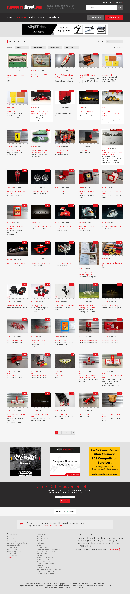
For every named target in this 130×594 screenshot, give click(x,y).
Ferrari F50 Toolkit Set (14, 306)
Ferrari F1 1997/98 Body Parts (40, 263)
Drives (39, 545)
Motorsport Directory (44, 567)
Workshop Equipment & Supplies (49, 549)
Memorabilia (41, 565)
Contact (42, 17)
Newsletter (54, 17)
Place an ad (113, 17)
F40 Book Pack (107, 75)
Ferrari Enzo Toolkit (61, 414)
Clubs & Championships (45, 571)
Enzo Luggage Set (37, 306)
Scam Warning (12, 555)
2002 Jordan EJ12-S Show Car (88, 112)
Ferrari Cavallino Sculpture (88, 341)
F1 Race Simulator (85, 414)
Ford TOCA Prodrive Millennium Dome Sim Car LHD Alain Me (111, 114)
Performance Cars (43, 561)
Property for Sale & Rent (46, 573)
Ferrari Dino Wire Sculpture (111, 306)
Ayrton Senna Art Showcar (16, 263)
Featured (10, 539)
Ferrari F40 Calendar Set (39, 375)
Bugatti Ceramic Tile (61, 341)
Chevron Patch (60, 375)
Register (119, 2)
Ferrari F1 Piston (12, 375)
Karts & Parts (42, 553)
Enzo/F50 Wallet (84, 151)
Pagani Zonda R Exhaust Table (112, 226)
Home (10, 17)
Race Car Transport (44, 541)
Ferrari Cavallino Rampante (64, 306)
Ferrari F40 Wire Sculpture (16, 341)
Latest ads (95, 17)
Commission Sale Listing (46, 551)
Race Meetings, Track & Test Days (49, 569)
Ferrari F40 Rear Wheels (39, 191)
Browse (10, 537)
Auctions (40, 555)
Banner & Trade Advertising (17, 543)
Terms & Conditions (14, 551)
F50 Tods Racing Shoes (62, 112)
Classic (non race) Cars (45, 563)
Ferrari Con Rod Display (110, 341)
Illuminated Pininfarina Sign (41, 226)
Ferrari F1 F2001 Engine (63, 263)
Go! (119, 7)
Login (111, 2)
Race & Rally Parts (44, 539)
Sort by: (100, 41)
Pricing (32, 17)
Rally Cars (40, 543)
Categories (21, 17)
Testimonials (12, 549)
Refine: (9, 48)
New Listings (12, 541)
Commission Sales (14, 545)
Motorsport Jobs (43, 559)
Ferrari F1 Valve (60, 191)
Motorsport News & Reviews (47, 557)
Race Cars (40, 537)
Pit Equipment (42, 547)
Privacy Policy (12, 547)
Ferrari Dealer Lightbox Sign (17, 151)
